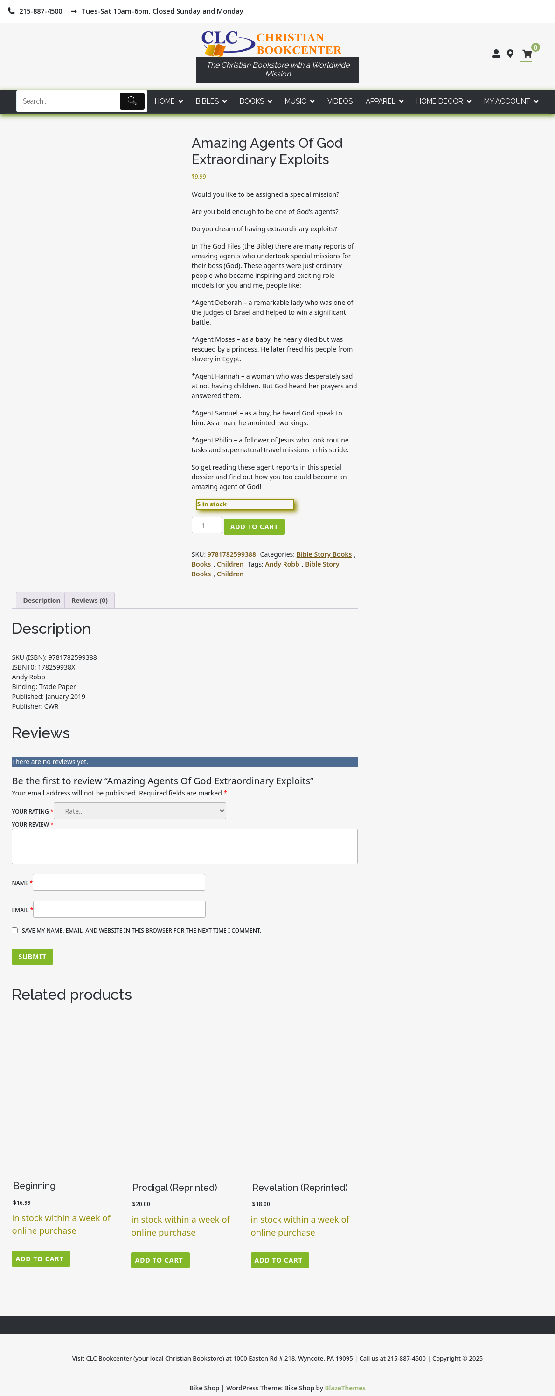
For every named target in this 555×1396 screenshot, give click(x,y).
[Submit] (132, 101)
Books (252, 101)
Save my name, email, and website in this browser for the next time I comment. (141, 930)
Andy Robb (282, 564)
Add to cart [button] (39, 1258)
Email (22, 910)
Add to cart (254, 526)
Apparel (380, 101)
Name (22, 883)
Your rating (32, 811)
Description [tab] (41, 600)
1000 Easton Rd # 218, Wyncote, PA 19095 (293, 1358)
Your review (32, 825)
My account (507, 101)
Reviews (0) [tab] (89, 600)
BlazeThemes (345, 1387)
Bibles (207, 101)
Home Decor (439, 101)
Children (230, 564)
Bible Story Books (324, 554)
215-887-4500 (406, 1358)
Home (165, 101)
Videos (340, 101)
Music (295, 101)
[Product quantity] (207, 525)
